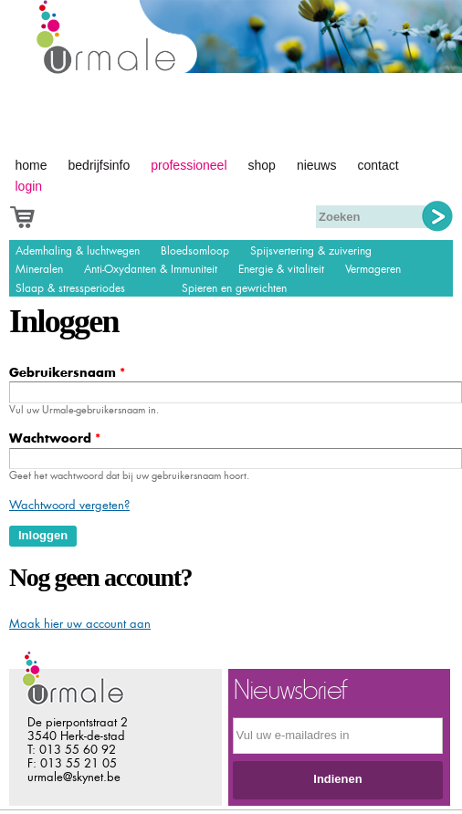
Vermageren (373, 269)
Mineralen (39, 269)
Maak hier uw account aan (80, 624)
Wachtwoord (54, 438)
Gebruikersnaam (67, 373)
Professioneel (188, 165)
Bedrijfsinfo (99, 165)
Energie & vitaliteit (281, 269)
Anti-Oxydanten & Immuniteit (150, 269)
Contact (377, 165)
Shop (262, 165)
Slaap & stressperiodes (70, 288)
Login (29, 186)
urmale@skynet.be (74, 777)
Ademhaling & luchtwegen (78, 250)
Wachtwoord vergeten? (69, 505)
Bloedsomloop (195, 250)
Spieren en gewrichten (234, 288)
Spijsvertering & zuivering (311, 250)
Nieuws (317, 165)
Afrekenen (42, 215)
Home (31, 165)
